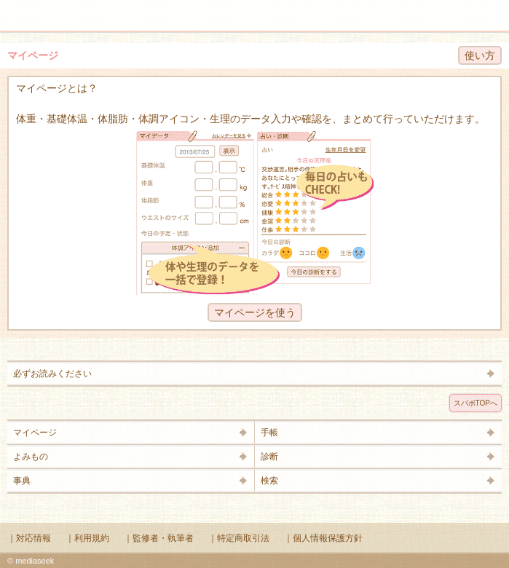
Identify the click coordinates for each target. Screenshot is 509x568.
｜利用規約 (87, 538)
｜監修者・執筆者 (159, 538)
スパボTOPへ (475, 403)
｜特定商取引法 (238, 538)
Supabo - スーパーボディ (258, 18)
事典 (22, 481)
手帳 (269, 432)
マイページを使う (255, 312)
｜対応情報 (29, 538)
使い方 (480, 55)
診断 (269, 456)
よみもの (30, 456)
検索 (452, 9)
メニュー (20, 9)
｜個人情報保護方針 (323, 538)
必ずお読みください (52, 373)
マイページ (35, 432)
